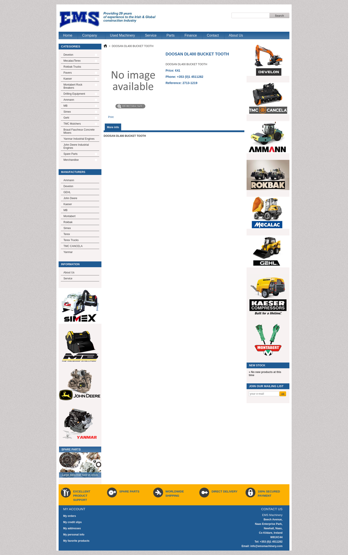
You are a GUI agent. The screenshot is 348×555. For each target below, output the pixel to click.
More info (113, 127)
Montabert (69, 216)
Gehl (66, 117)
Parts (170, 35)
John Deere (70, 198)
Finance (191, 35)
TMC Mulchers (72, 123)
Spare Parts (70, 153)
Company (90, 36)
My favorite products (76, 540)
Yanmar (68, 252)
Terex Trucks (71, 240)
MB (65, 105)
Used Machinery (122, 35)
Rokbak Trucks (72, 66)
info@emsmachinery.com (266, 546)
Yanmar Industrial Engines (79, 138)
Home (67, 35)
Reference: (174, 83)
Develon (68, 54)
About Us (236, 35)
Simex (67, 111)
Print (111, 117)
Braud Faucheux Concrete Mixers (79, 131)
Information (70, 264)
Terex (66, 234)
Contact (213, 35)
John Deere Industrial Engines (76, 146)
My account (74, 509)
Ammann (68, 99)
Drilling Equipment (74, 93)
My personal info (73, 534)
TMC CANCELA (73, 246)
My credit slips (72, 522)
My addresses (72, 528)
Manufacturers (73, 172)
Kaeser (67, 78)
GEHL (67, 192)
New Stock (257, 365)
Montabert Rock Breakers (72, 86)
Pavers (67, 72)
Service (150, 35)
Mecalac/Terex (72, 60)
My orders (69, 516)
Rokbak (68, 222)
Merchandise (71, 159)
